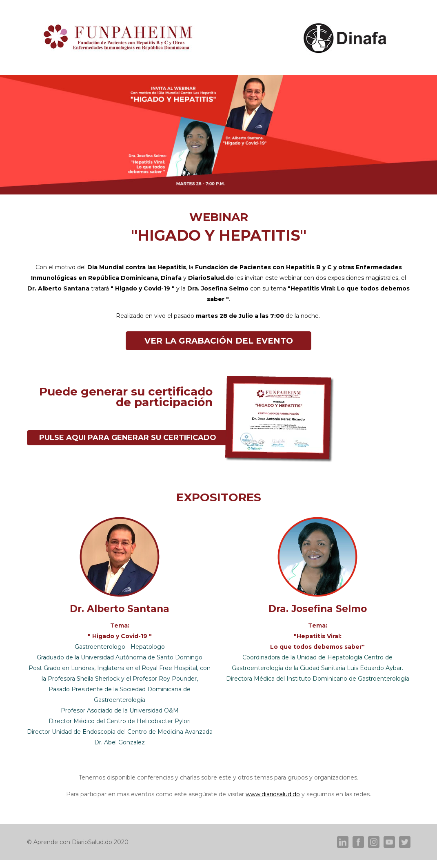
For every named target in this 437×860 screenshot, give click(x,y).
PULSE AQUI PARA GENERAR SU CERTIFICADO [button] (127, 437)
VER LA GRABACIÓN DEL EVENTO (218, 341)
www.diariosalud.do (273, 794)
